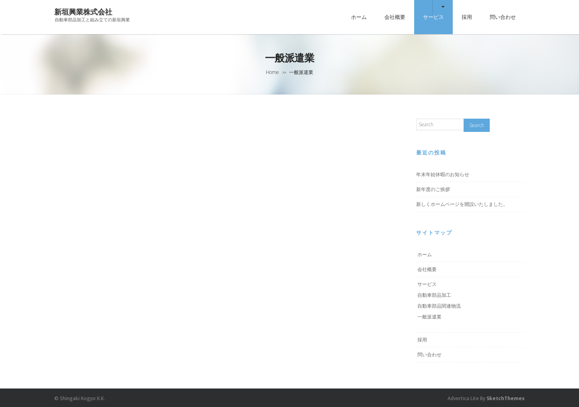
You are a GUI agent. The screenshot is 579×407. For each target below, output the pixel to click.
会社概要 (394, 17)
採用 (467, 17)
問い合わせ (503, 17)
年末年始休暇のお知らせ (442, 174)
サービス (433, 17)
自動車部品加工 (434, 295)
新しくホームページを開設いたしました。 (462, 204)
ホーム (359, 17)
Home (272, 72)
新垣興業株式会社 (83, 11)
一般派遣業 (429, 316)
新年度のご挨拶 (433, 189)
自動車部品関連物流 (439, 305)
